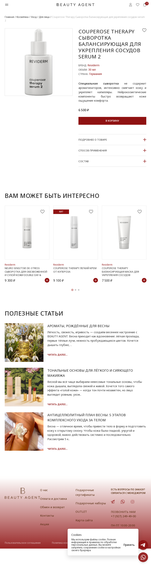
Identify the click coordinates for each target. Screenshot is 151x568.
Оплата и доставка (54, 518)
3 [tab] (78, 295)
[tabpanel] (27, 247)
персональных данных (84, 544)
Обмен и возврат (52, 526)
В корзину (112, 120)
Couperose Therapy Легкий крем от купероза (75, 275)
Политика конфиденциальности (70, 562)
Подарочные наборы (91, 522)
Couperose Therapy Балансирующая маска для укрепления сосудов (121, 277)
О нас (44, 509)
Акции (44, 543)
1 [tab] (72, 295)
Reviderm (93, 65)
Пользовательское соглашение (23, 562)
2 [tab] (75, 295)
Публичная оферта (110, 562)
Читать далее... (62, 360)
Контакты (47, 535)
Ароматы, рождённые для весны (84, 331)
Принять (129, 545)
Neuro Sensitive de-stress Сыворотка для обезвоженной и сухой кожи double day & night (26, 277)
